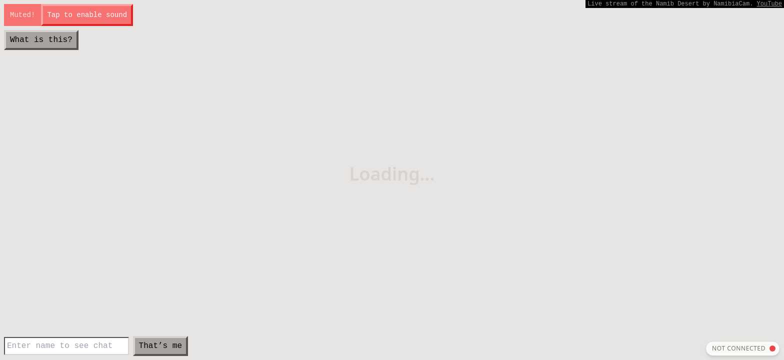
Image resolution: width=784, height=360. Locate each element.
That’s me (160, 346)
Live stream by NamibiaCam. (685, 4)
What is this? (41, 40)
